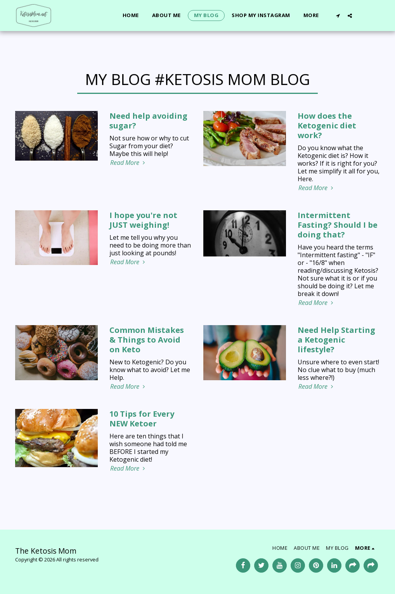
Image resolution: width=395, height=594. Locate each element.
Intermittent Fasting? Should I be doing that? (338, 225)
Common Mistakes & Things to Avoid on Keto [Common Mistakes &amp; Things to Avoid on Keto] (146, 340)
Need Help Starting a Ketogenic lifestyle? (336, 340)
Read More (128, 162)
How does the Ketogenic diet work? (327, 125)
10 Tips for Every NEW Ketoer (141, 419)
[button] (337, 15)
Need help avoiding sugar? (148, 121)
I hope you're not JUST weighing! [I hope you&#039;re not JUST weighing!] (143, 220)
